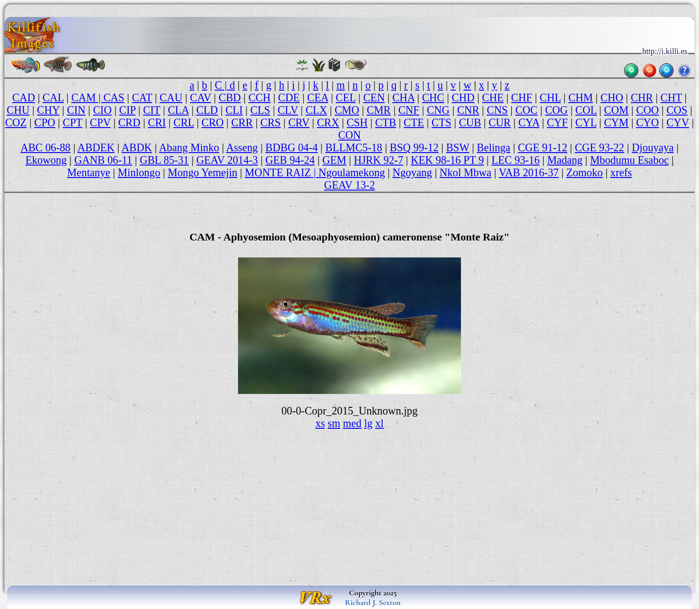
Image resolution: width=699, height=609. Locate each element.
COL (586, 110)
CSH (357, 122)
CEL (346, 97)
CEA (317, 97)
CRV (298, 122)
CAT (142, 97)
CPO (44, 122)
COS (676, 110)
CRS (270, 122)
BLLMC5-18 (353, 147)
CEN (374, 97)
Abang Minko (189, 147)
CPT (72, 122)
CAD (23, 97)
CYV (677, 122)
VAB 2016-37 (529, 172)
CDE (289, 97)
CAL (53, 97)
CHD (463, 97)
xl (379, 423)
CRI (157, 122)
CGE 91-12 (542, 147)
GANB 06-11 (103, 160)
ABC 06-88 (45, 147)
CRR (242, 122)
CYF (557, 122)
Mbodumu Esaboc (629, 160)
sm (334, 423)
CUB (470, 122)
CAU (171, 97)
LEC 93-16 (515, 160)
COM (616, 110)
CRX (328, 122)
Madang (564, 160)
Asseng (242, 147)
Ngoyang (412, 172)
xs (320, 423)
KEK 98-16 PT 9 (447, 160)
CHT (671, 97)
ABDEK (96, 147)
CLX (316, 110)
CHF (521, 97)
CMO (347, 110)
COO (647, 110)
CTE (414, 122)
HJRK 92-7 (378, 160)
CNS (497, 110)
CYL (586, 122)
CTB (385, 122)
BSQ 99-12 (414, 147)
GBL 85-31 (164, 160)
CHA (403, 97)
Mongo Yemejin (202, 172)
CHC (433, 97)
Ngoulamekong (352, 172)
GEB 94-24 (290, 160)
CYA (528, 122)
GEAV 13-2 (349, 185)
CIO (102, 110)
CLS (260, 110)
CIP (127, 110)
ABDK (137, 147)
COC (526, 110)
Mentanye (89, 172)
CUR (500, 122)
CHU (18, 110)
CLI (234, 110)
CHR (642, 97)
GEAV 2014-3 (227, 160)
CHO (611, 97)
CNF (408, 110)
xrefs (621, 172)
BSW (457, 147)
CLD (207, 110)
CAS (113, 97)
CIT (151, 110)
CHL (550, 97)
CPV (100, 122)
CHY (48, 110)
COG (556, 110)
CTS (441, 122)
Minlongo (139, 172)
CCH (259, 97)
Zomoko (584, 172)
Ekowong (46, 160)
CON (349, 135)
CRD (129, 122)
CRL (183, 122)
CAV (200, 97)
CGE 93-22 (599, 147)
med (352, 423)
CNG (438, 110)
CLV (288, 110)
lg (368, 423)
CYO (647, 122)
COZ (16, 122)
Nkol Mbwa (465, 172)
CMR (379, 110)
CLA (178, 110)
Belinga (493, 147)
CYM (616, 122)
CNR (468, 110)
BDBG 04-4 (291, 147)
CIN (76, 110)
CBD (230, 97)
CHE (492, 97)
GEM (334, 160)
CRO (212, 122)
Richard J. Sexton (373, 602)
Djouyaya (653, 147)
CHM (580, 97)
